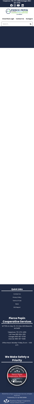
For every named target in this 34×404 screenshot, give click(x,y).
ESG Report (17, 307)
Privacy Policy (17, 297)
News (17, 304)
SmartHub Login (8, 19)
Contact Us (20, 19)
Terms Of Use (17, 301)
